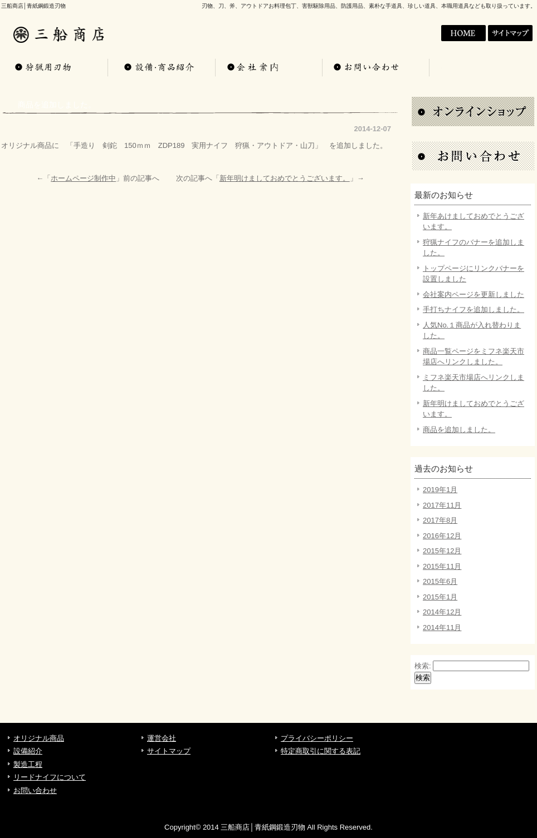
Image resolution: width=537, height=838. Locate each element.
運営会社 (161, 738)
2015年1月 (440, 597)
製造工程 (27, 764)
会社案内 (463, 33)
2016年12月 (442, 536)
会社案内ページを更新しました (473, 294)
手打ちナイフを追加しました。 (473, 309)
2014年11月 (442, 627)
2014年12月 (442, 612)
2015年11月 (442, 566)
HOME (415, 33)
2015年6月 (440, 581)
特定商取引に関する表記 (320, 751)
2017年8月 (440, 520)
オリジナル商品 (54, 66)
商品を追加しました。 (459, 429)
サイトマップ (511, 33)
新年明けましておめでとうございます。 (284, 178)
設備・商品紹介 (161, 66)
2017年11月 (442, 505)
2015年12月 (442, 551)
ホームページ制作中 (83, 178)
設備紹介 (27, 751)
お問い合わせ (375, 66)
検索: (422, 666)
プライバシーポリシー (317, 738)
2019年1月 (440, 489)
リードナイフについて (49, 777)
